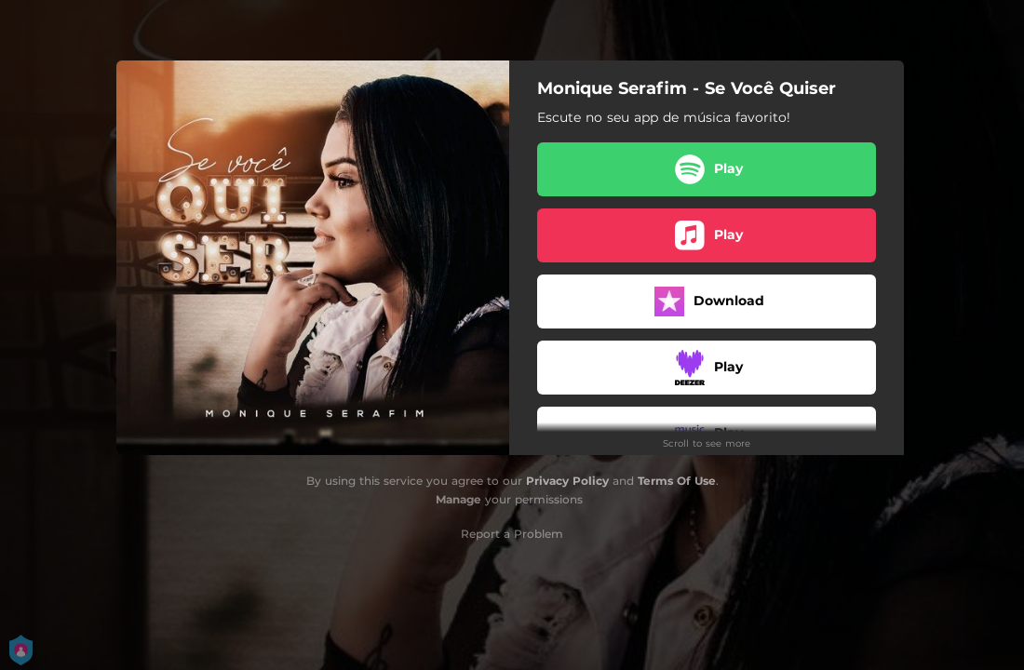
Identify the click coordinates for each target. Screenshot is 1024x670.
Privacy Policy (567, 481)
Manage (458, 499)
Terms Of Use (677, 481)
